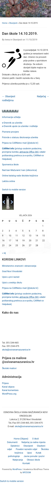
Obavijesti (13, 23)
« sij (4, 253)
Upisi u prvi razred (10, 277)
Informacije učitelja (11, 117)
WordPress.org (9, 393)
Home (4, 23)
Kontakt (26, 463)
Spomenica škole (10, 164)
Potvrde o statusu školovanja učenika (20, 137)
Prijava (5, 383)
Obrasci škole (33, 459)
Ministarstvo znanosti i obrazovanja (19, 266)
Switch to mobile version (14, 189)
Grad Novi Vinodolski (12, 271)
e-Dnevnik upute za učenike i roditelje (20, 126)
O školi (35, 438)
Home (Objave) (21, 438)
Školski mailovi (9, 368)
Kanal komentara (10, 390)
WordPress (17, 469)
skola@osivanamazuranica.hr (16, 349)
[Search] (30, 13)
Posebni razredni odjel (26, 449)
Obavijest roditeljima (8, 98)
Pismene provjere (10, 132)
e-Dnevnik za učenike (12, 122)
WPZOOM (27, 472)
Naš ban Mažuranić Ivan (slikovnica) (19, 170)
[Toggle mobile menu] (4, 13)
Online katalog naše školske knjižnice (20, 175)
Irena (7, 39)
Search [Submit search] (46, 13)
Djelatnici (15, 446)
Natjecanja (18, 459)
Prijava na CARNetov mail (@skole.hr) (20, 143)
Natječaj (43, 96)
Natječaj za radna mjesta (33, 442)
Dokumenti (12, 442)
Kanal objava (8, 386)
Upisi (29, 453)
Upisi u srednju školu (12, 282)
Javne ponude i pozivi (34, 456)
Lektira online (8, 181)
